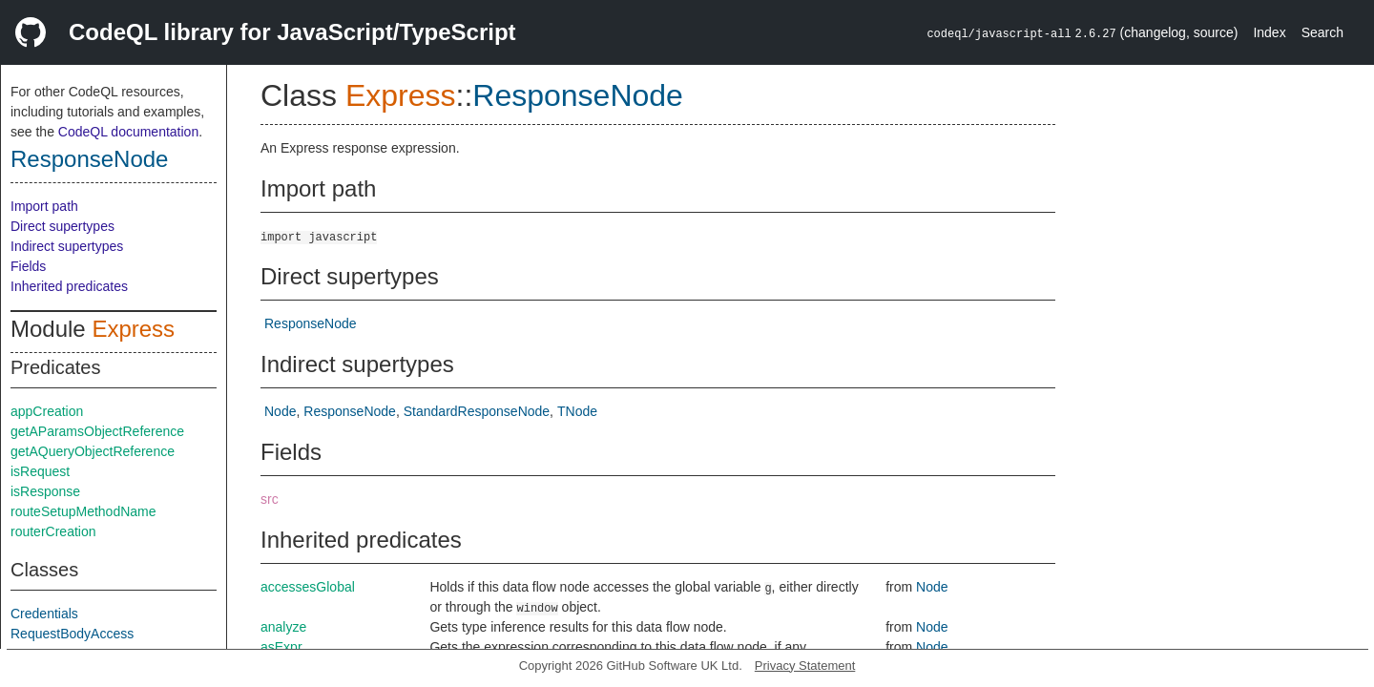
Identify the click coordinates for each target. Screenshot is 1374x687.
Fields (28, 266)
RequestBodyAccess (72, 633)
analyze (283, 627)
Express (133, 329)
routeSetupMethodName (83, 511)
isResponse (45, 491)
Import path (44, 206)
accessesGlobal (307, 586)
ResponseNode (89, 159)
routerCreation (53, 531)
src (269, 499)
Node (280, 411)
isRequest (40, 471)
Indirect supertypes (66, 246)
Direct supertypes (62, 226)
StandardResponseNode (477, 411)
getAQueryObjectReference (92, 451)
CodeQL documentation (128, 131)
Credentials (44, 613)
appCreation (46, 411)
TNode (577, 411)
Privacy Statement (805, 665)
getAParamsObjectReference (97, 431)
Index (1269, 32)
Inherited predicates (69, 286)
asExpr (281, 647)
